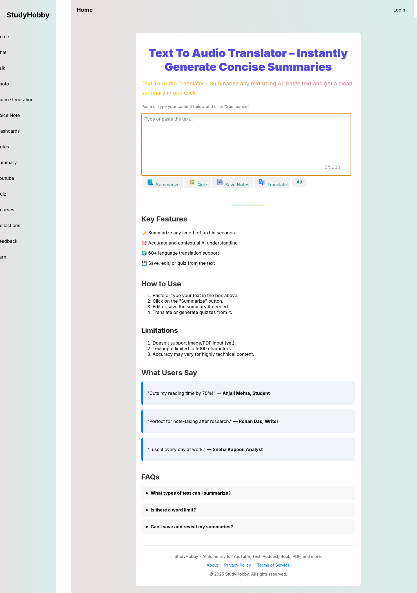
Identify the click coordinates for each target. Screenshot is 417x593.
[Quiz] (197, 182)
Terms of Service (273, 565)
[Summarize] (163, 182)
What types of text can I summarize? (191, 493)
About (212, 565)
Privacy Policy (237, 565)
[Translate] (272, 182)
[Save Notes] (232, 182)
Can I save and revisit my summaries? (192, 526)
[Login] (399, 9)
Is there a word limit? (173, 510)
